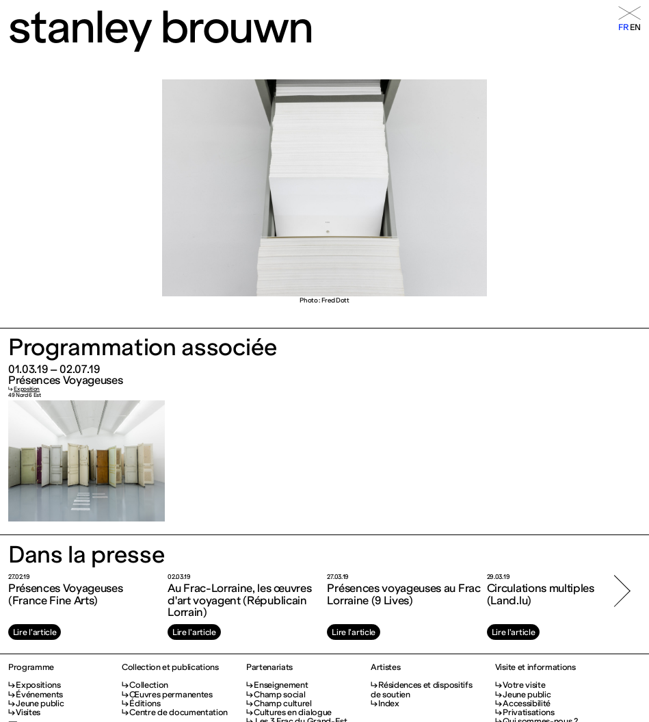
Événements (39, 694)
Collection (148, 685)
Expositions (38, 685)
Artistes (385, 666)
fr (623, 27)
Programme (31, 666)
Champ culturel (283, 703)
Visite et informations (535, 666)
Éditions (144, 703)
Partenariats (269, 666)
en (635, 27)
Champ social (279, 694)
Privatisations (529, 712)
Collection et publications (170, 666)
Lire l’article (35, 632)
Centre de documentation (178, 712)
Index (388, 703)
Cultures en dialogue (293, 712)
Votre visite (524, 685)
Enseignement (281, 685)
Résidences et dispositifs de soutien (421, 689)
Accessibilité (527, 703)
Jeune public (40, 703)
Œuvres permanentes (170, 694)
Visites (28, 712)
